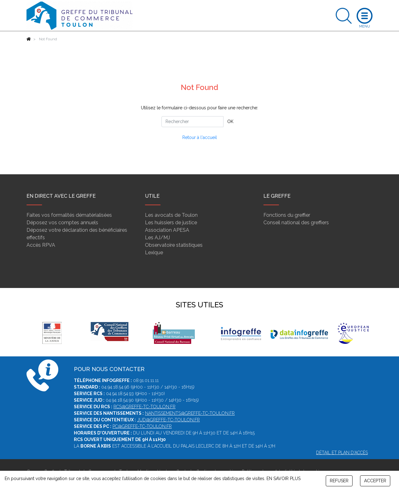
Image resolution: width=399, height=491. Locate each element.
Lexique (154, 252)
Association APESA (167, 230)
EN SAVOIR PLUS (283, 478)
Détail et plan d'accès (342, 452)
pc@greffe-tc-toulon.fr (142, 426)
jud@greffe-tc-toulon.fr (168, 419)
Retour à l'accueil (199, 137)
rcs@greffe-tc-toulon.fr (144, 406)
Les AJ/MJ (157, 238)
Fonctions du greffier (286, 215)
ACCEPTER (375, 480)
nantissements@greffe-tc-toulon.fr (190, 413)
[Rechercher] (192, 121)
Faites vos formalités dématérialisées (69, 215)
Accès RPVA (40, 245)
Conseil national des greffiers (296, 223)
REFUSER (339, 480)
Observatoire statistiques (174, 245)
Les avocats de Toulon (171, 215)
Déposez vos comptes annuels (62, 223)
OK (230, 121)
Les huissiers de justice (171, 223)
